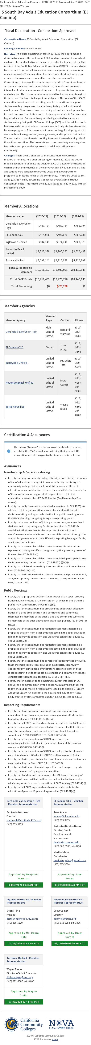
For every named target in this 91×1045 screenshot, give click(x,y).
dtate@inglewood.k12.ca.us (22, 918)
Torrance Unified (15, 406)
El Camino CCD (14, 347)
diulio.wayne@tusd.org (20, 977)
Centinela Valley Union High (21, 332)
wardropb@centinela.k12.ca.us (24, 820)
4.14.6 (55, 1039)
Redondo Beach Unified (19, 382)
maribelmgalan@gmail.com (70, 860)
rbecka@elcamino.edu (66, 842)
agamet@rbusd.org (65, 918)
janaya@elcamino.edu (66, 816)
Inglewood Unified (16, 363)
